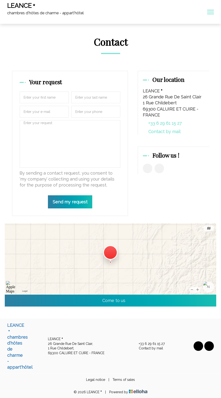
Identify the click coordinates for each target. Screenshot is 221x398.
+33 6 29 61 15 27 (149, 344)
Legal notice (95, 380)
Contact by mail (164, 131)
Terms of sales (124, 380)
